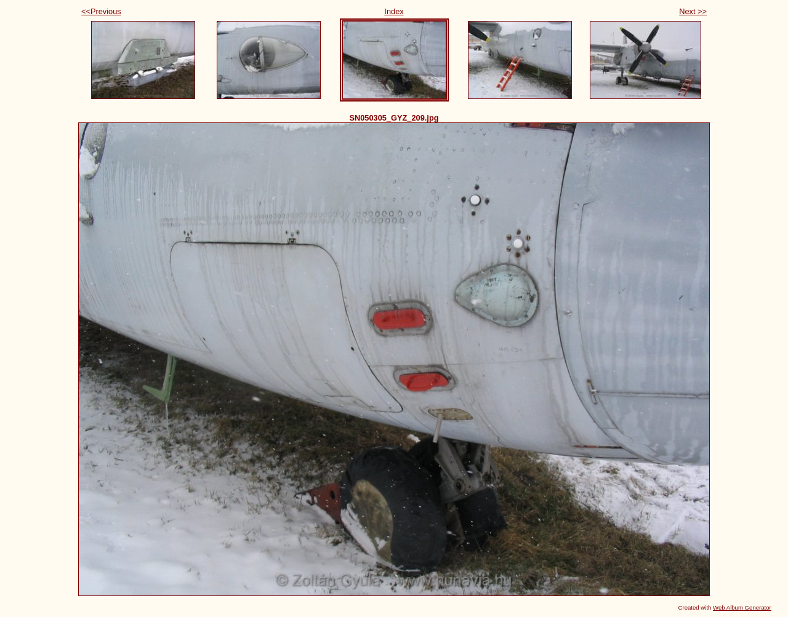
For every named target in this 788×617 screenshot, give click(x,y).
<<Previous (101, 11)
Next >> (693, 11)
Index (393, 11)
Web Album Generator (742, 607)
